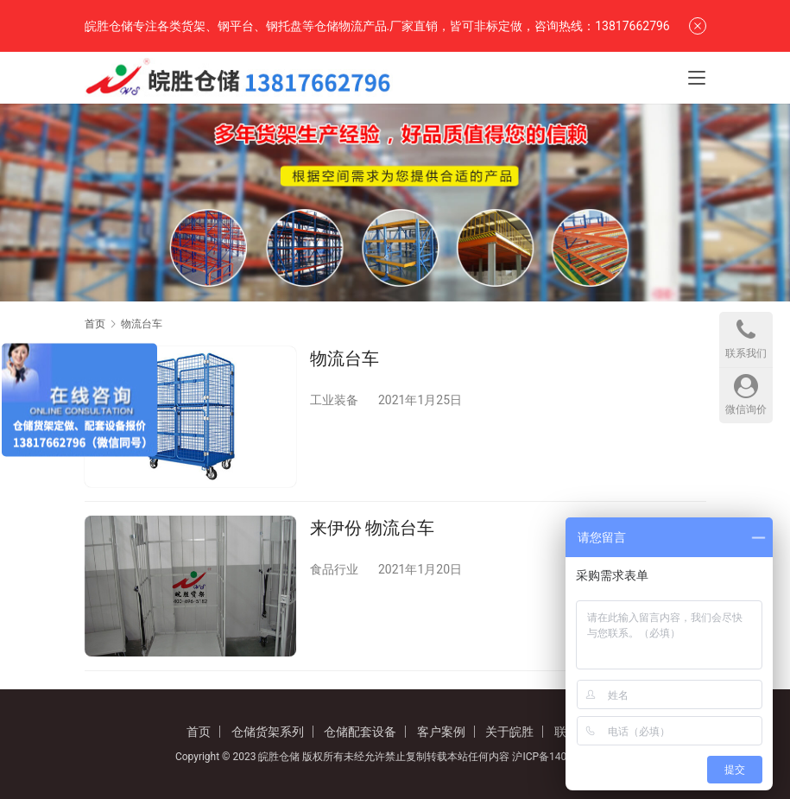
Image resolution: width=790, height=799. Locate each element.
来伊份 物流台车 (372, 527)
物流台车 (344, 358)
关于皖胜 (509, 732)
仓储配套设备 (360, 732)
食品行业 (334, 569)
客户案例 (441, 732)
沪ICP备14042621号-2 (563, 757)
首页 (95, 324)
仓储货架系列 (267, 732)
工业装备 (334, 400)
